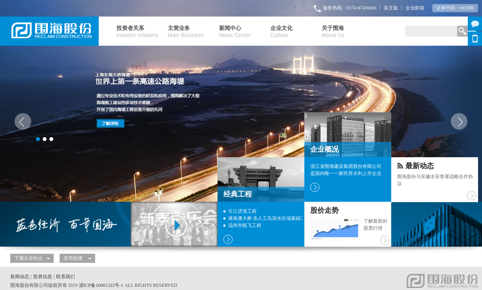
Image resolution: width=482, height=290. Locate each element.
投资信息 (42, 276)
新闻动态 (19, 276)
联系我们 (65, 276)
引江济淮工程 (242, 211)
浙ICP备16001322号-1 (101, 285)
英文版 (391, 8)
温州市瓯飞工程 (244, 225)
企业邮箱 (414, 8)
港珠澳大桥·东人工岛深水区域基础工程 (269, 218)
